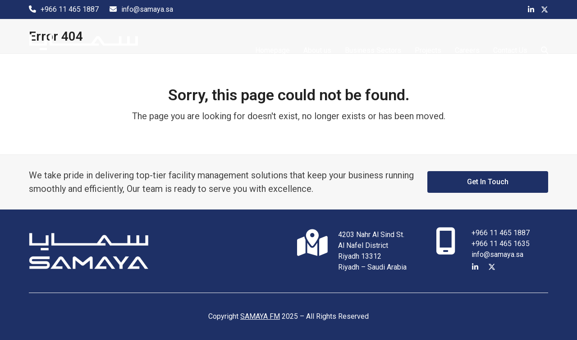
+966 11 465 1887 (70, 9)
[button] (544, 50)
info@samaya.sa (147, 9)
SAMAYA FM (260, 316)
